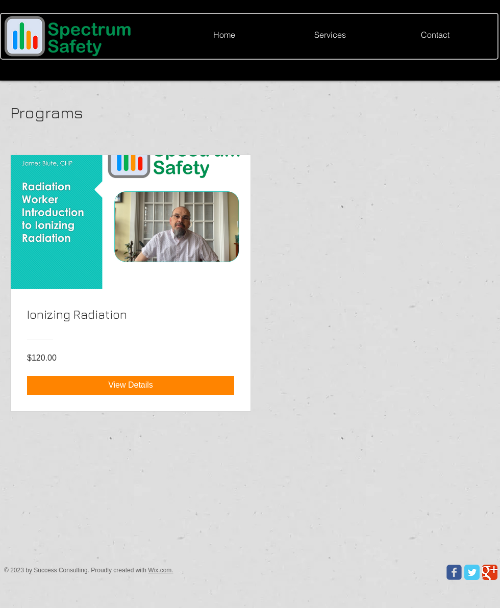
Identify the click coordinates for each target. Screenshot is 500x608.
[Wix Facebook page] (454, 572)
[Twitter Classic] (472, 572)
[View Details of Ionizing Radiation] (130, 385)
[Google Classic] (489, 572)
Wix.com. (160, 570)
